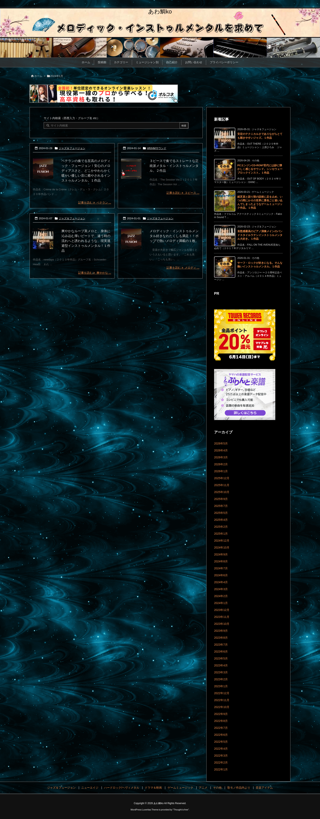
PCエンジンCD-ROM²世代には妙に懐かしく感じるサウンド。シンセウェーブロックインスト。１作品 (259, 169)
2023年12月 (221, 610)
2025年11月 (221, 485)
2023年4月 (221, 665)
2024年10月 (221, 547)
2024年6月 (221, 575)
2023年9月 (221, 630)
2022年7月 (221, 727)
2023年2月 (221, 679)
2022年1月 (221, 769)
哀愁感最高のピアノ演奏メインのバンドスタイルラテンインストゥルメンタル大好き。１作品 (259, 235)
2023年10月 (221, 623)
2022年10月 (221, 707)
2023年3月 (221, 672)
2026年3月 (221, 457)
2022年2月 (221, 762)
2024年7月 (221, 568)
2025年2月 (221, 526)
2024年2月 (221, 596)
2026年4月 (221, 450)
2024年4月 (221, 582)
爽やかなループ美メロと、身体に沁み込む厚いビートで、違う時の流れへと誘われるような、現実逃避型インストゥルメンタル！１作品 (85, 240)
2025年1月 (221, 533)
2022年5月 (221, 741)
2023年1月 (221, 686)
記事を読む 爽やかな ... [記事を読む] (94, 272)
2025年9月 (221, 499)
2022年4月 (221, 748)
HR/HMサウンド (156, 148)
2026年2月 (221, 464)
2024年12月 (221, 540)
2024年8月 (221, 561)
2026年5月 (221, 443)
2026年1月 (221, 471)
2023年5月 (221, 658)
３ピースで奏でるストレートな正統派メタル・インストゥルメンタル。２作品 (174, 165)
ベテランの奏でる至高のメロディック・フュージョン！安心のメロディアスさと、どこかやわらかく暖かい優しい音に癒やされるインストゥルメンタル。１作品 (85, 170)
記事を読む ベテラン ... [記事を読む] (94, 202)
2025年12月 (221, 478)
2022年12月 (221, 693)
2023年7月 (221, 644)
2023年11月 (221, 616)
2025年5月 (221, 512)
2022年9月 (221, 714)
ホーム (38, 76)
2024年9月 (221, 554)
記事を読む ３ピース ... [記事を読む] (183, 192)
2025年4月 (221, 519)
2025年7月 (221, 506)
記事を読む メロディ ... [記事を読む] (183, 267)
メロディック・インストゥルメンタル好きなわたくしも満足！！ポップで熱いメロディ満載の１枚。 (174, 236)
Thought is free (180, 809)
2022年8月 (221, 721)
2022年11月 (221, 700)
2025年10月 (221, 492)
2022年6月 (221, 734)
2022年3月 (221, 755)
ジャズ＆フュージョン (72, 148)
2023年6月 (221, 651)
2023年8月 (221, 637)
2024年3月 (221, 589)
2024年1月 (221, 603)
